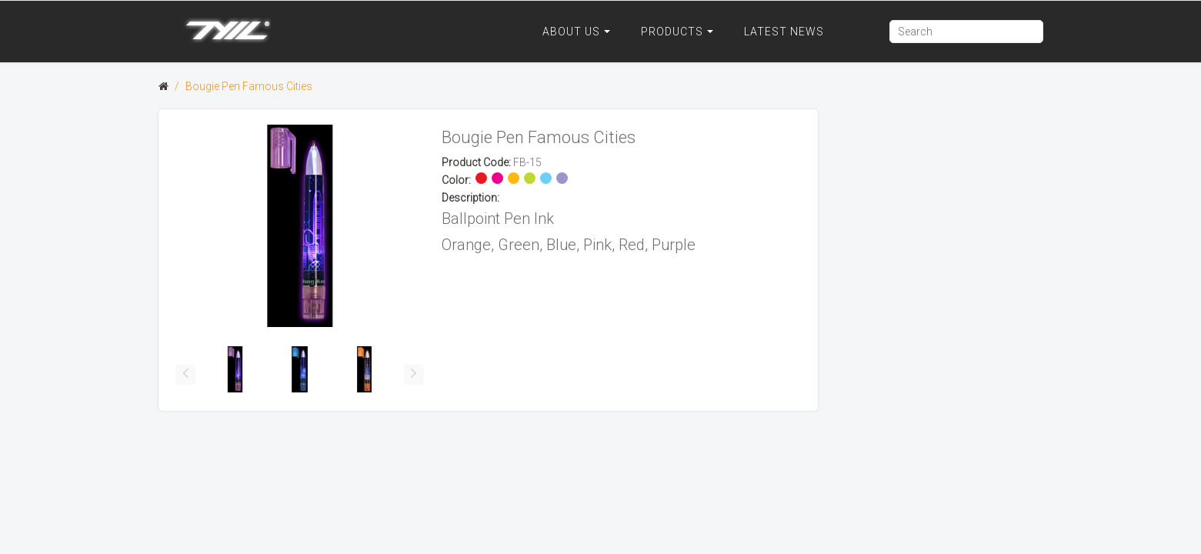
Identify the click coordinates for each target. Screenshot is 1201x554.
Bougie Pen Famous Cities (248, 86)
